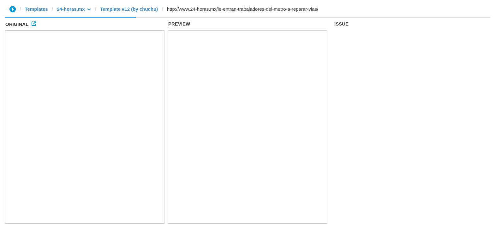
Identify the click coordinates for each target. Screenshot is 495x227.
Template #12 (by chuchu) (129, 9)
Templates (36, 9)
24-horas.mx (71, 9)
